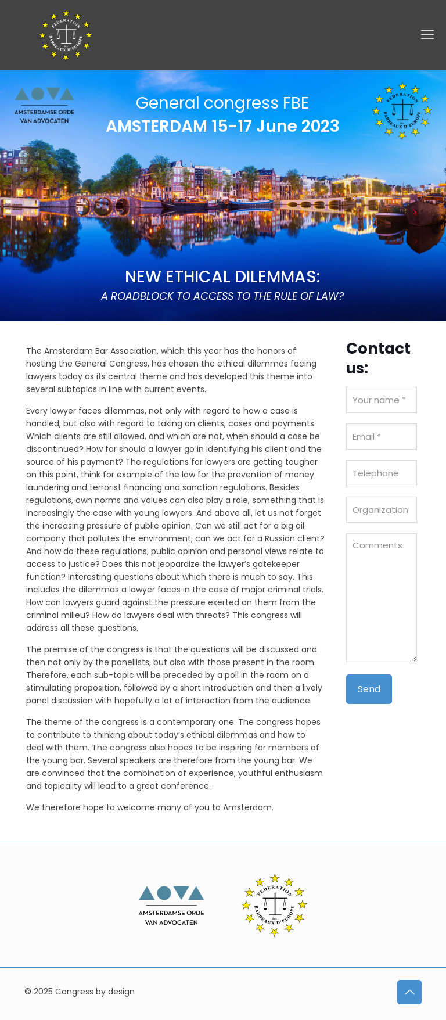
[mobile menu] (427, 35)
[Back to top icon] (409, 992)
